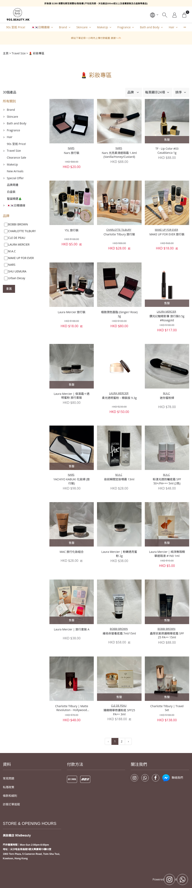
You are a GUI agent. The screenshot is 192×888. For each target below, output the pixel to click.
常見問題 (8, 762)
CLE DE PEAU (119, 656)
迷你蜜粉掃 (167, 398)
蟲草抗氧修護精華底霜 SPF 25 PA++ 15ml (167, 591)
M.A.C (166, 393)
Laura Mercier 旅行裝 (71, 312)
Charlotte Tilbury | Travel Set (167, 659)
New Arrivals (15, 171)
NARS (71, 148)
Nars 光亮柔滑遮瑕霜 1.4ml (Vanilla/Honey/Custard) (119, 155)
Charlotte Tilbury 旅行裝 (119, 234)
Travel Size (19, 53)
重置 (9, 289)
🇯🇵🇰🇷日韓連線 (40, 27)
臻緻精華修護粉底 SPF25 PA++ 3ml (119, 663)
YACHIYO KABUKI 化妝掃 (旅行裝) (71, 481)
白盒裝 (11, 192)
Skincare (82, 27)
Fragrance (124, 27)
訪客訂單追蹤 (11, 788)
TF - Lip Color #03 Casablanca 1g (166, 151)
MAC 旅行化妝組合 (72, 552)
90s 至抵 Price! (15, 27)
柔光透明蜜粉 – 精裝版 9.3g (119, 398)
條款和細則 (10, 779)
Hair (171, 27)
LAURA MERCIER (166, 311)
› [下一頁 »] (128, 725)
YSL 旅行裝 (72, 230)
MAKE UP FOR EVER (166, 229)
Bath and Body (149, 27)
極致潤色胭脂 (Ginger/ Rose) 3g (119, 314)
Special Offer (15, 178)
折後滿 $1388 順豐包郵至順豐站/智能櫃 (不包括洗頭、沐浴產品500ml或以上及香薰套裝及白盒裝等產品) (96, 3)
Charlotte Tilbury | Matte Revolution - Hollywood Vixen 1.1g (71, 659)
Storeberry (176, 863)
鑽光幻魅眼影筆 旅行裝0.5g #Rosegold (166, 318)
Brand (63, 27)
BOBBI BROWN (119, 584)
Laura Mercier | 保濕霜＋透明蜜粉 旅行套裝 (71, 396)
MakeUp (102, 27)
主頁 (6, 53)
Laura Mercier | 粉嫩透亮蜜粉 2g (119, 554)
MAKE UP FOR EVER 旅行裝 (166, 234)
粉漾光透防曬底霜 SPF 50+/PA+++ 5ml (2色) (167, 481)
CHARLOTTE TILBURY (118, 229)
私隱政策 (8, 770)
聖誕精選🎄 (14, 199)
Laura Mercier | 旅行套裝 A (71, 629)
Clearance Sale (16, 157)
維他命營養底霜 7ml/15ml (119, 589)
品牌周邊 (12, 185)
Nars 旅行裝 (71, 153)
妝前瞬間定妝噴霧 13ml (119, 479)
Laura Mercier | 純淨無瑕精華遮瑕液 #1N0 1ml (167, 554)
